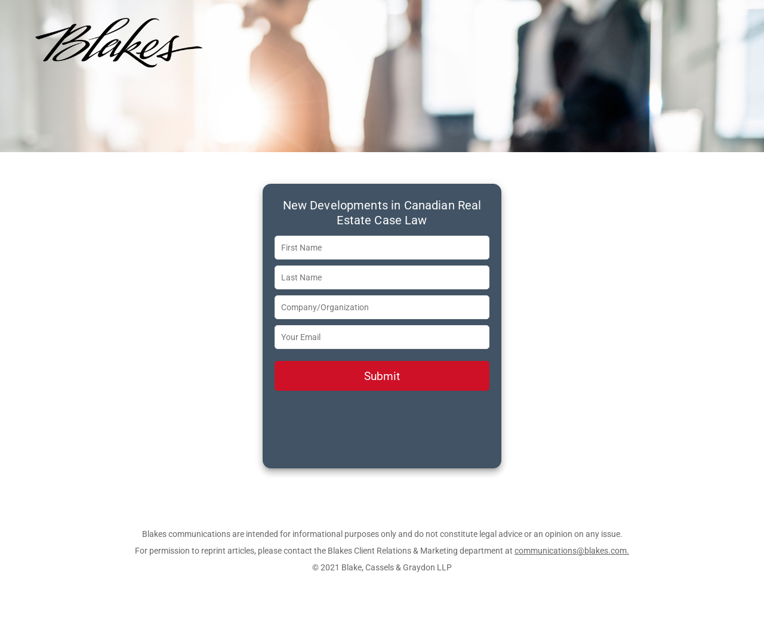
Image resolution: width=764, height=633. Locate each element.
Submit (382, 376)
